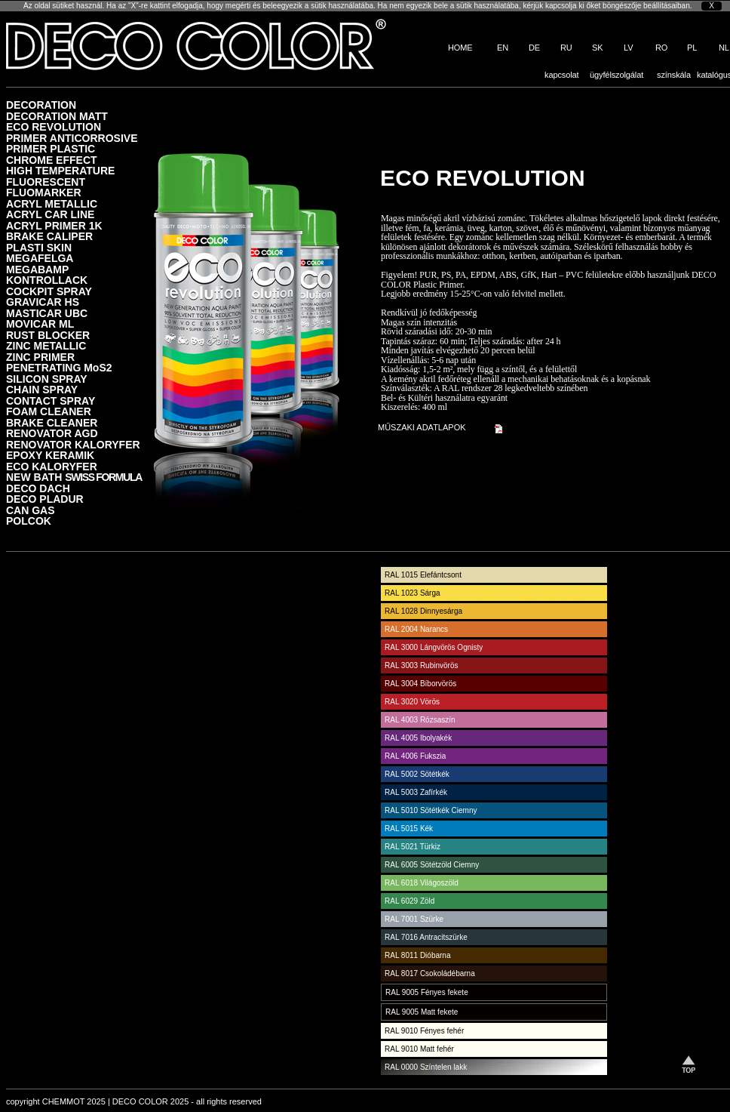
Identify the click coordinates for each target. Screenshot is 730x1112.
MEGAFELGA (39, 257)
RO (661, 47)
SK (597, 47)
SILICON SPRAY (46, 378)
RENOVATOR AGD (52, 433)
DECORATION (41, 104)
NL (724, 47)
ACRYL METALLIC (51, 203)
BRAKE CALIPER (49, 236)
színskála (674, 74)
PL (692, 47)
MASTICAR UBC (46, 313)
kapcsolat (561, 74)
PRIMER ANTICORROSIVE (72, 137)
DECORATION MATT (57, 116)
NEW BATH (74, 476)
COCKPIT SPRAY (49, 291)
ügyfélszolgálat (616, 74)
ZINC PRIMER (40, 356)
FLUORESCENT (45, 181)
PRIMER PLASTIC (50, 148)
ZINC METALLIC (46, 345)
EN (502, 47)
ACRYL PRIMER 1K (54, 225)
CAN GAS (30, 510)
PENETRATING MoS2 (59, 367)
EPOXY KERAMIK (50, 455)
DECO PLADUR (45, 498)
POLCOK (28, 520)
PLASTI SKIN (39, 247)
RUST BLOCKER (48, 334)
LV (628, 47)
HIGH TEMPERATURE (60, 170)
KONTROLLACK (46, 279)
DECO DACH (38, 488)
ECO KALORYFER (51, 466)
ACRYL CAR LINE (50, 214)
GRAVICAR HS (42, 301)
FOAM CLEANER (48, 411)
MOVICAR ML (40, 323)
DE (534, 47)
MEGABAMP (37, 269)
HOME (460, 47)
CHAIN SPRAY (42, 389)
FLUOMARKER (43, 192)
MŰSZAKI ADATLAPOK (422, 427)
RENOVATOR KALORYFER (73, 444)
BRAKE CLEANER (51, 422)
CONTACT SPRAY (50, 400)
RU (566, 47)
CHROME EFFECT (51, 159)
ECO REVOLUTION (53, 126)
